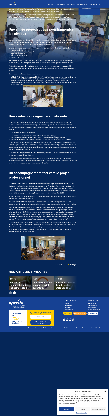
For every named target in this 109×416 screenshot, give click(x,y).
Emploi (36, 313)
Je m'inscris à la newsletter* (40, 322)
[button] (105, 391)
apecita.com (68, 313)
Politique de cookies (81, 413)
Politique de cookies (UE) (94, 309)
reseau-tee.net (93, 313)
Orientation (47, 313)
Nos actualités (60, 4)
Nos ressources (82, 4)
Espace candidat (92, 303)
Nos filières (71, 4)
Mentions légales (92, 307)
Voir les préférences (98, 409)
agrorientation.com (80, 313)
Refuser (82, 409)
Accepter (66, 409)
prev (10, 292)
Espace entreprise (92, 305)
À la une (50, 4)
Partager (72, 265)
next (14, 292)
